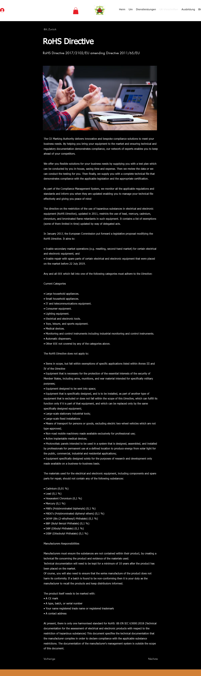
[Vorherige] (55, 659)
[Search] (179, 10)
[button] (76, 10)
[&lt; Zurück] (55, 29)
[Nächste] (149, 659)
